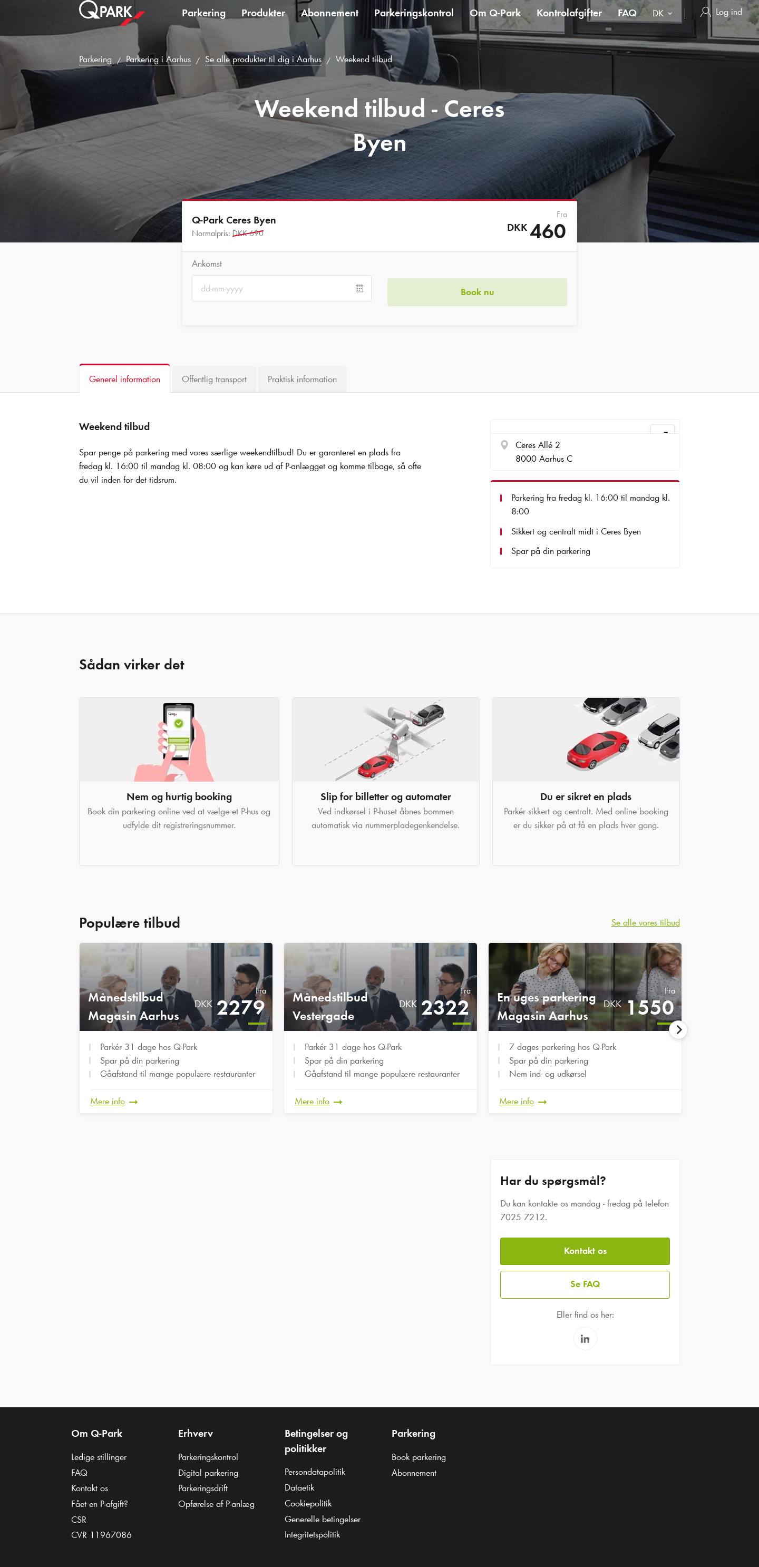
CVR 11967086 (101, 1530)
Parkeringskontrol (414, 23)
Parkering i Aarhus (158, 59)
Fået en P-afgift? (99, 1499)
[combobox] (665, 25)
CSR (78, 1514)
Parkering (204, 23)
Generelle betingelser (323, 1514)
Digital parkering (208, 1467)
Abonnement (329, 23)
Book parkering (419, 1452)
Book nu (477, 288)
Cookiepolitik (308, 1498)
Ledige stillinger (98, 1452)
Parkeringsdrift (203, 1483)
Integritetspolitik (312, 1529)
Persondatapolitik (315, 1467)
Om (495, 23)
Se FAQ (585, 1279)
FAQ (627, 23)
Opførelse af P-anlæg (216, 1499)
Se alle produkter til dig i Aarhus (263, 59)
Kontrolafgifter (569, 23)
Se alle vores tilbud (645, 922)
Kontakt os (585, 1247)
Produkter (263, 23)
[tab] (124, 378)
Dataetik (299, 1482)
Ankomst (207, 263)
